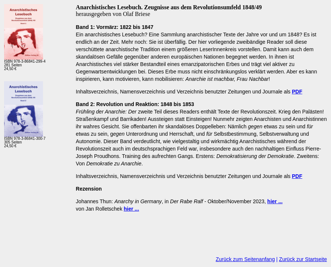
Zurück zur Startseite (303, 259)
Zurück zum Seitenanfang (245, 259)
